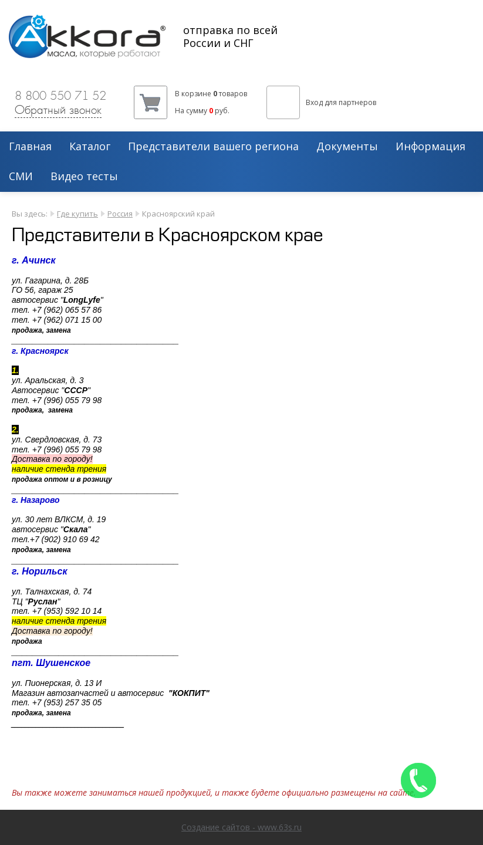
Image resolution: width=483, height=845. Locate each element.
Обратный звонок (58, 109)
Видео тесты (84, 176)
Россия (120, 213)
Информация (430, 146)
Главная (30, 146)
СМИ (21, 176)
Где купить (77, 213)
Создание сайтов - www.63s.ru (241, 827)
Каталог (89, 146)
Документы (347, 146)
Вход (314, 102)
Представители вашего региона (213, 146)
